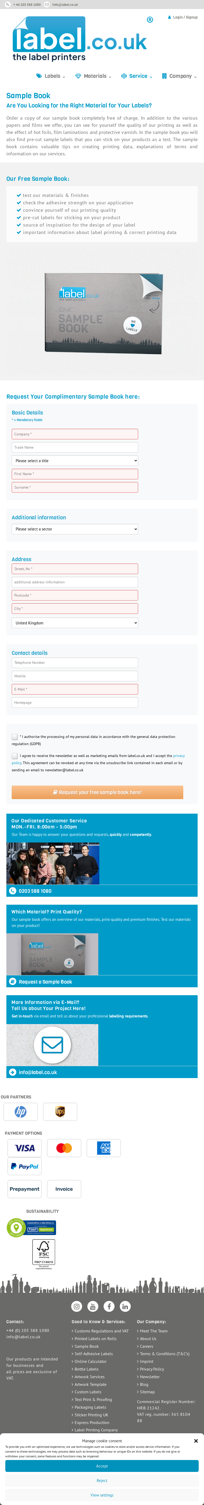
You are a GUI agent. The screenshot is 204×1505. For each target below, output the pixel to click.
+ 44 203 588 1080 (27, 4)
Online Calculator (91, 1361)
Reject (102, 1480)
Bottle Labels (87, 1369)
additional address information (39, 582)
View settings (102, 1495)
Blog (144, 1384)
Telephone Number (29, 662)
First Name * (24, 473)
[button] (196, 1441)
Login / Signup (185, 17)
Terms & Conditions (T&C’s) (164, 1353)
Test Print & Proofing (93, 1399)
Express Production (92, 1422)
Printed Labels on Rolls (96, 1338)
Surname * (22, 487)
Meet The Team (154, 1330)
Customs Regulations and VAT (102, 1330)
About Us (148, 1338)
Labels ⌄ (55, 76)
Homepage (23, 702)
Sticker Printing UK (91, 1414)
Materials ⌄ (98, 76)
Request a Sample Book (40, 982)
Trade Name (23, 447)
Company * (23, 434)
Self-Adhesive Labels (94, 1353)
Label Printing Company (96, 1429)
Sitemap (147, 1391)
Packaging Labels (90, 1407)
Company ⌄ (183, 76)
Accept (102, 1465)
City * (18, 608)
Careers (146, 1346)
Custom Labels (88, 1391)
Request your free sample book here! (97, 792)
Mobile (20, 676)
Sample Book (87, 1346)
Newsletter (150, 1376)
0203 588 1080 (30, 891)
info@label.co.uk (65, 4)
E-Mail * (20, 689)
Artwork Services (90, 1376)
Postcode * (22, 595)
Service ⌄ (141, 76)
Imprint (146, 1361)
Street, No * (23, 568)
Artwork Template (91, 1384)
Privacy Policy (152, 1369)
